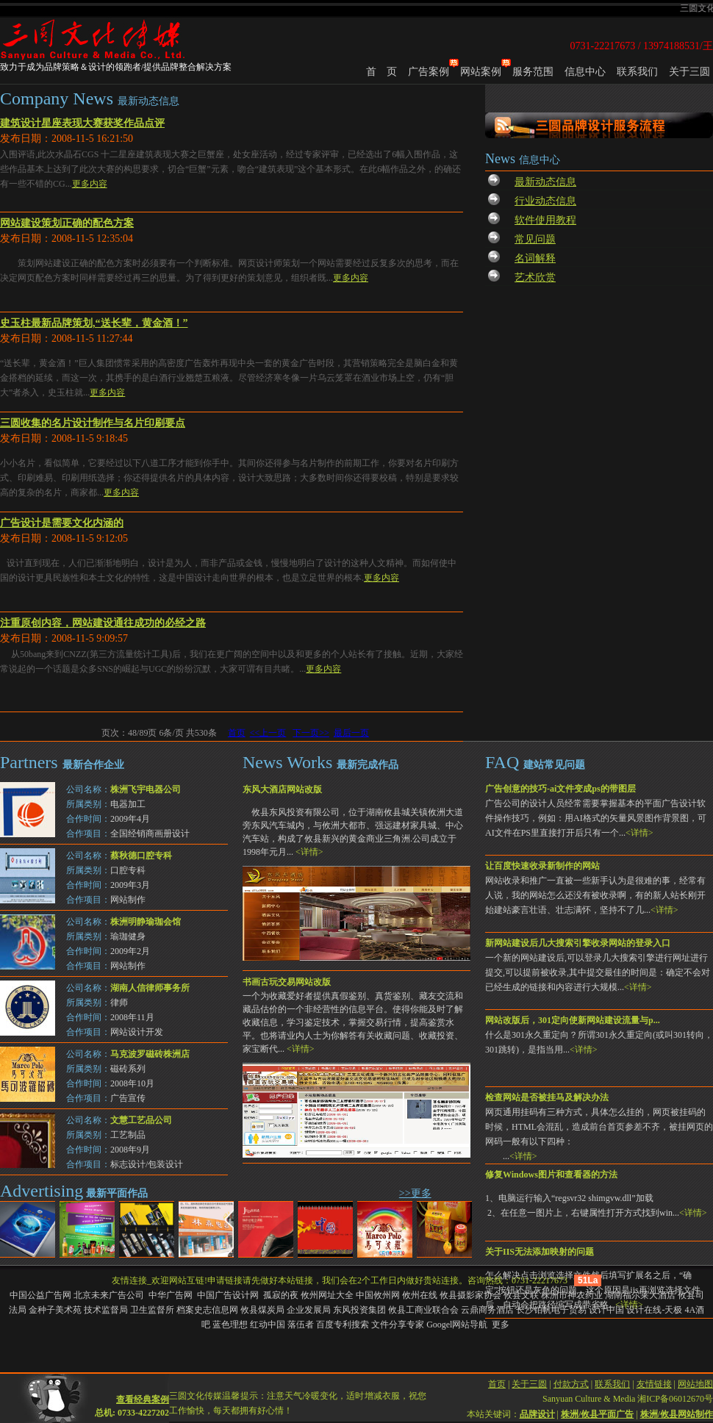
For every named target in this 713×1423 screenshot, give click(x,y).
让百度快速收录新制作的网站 (542, 866)
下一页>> (311, 733)
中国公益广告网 (40, 1295)
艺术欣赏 (535, 277)
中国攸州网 (378, 1295)
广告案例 (428, 71)
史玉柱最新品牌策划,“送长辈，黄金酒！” (94, 323)
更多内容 (89, 184)
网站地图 (695, 1373)
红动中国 (267, 1324)
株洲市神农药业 (572, 1295)
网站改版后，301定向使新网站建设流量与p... (572, 1020)
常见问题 (535, 239)
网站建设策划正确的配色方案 (67, 223)
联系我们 (637, 71)
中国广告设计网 (229, 1295)
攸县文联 (521, 1295)
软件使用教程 (545, 220)
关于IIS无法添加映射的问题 (539, 1252)
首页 (237, 733)
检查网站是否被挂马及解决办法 (547, 1097)
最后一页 (351, 733)
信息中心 (585, 71)
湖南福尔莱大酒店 (640, 1295)
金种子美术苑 (55, 1310)
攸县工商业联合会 (423, 1310)
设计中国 (606, 1310)
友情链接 (654, 1373)
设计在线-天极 (654, 1310)
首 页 (381, 71)
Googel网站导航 (456, 1324)
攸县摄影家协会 (470, 1295)
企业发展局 (309, 1310)
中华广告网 (171, 1295)
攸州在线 (419, 1295)
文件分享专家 (397, 1324)
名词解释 (535, 258)
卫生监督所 (152, 1310)
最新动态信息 (545, 181)
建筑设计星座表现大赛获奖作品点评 (82, 123)
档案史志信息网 (207, 1310)
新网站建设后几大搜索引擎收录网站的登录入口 (577, 943)
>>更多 (415, 1193)
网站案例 (480, 71)
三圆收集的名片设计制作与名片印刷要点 (92, 423)
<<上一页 (268, 733)
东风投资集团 (359, 1310)
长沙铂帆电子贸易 (551, 1310)
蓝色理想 (230, 1324)
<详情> (639, 833)
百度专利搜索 (342, 1324)
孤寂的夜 (280, 1295)
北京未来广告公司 (110, 1295)
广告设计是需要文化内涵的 (61, 522)
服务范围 (532, 71)
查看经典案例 (142, 1388)
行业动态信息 (545, 201)
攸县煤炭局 (262, 1310)
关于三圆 (689, 71)
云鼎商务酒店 (487, 1310)
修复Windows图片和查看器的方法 (551, 1174)
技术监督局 (106, 1310)
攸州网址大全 (327, 1295)
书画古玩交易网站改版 (287, 982)
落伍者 (300, 1324)
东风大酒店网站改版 (282, 789)
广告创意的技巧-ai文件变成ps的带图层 (560, 789)
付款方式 (571, 1373)
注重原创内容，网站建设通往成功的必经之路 (103, 622)
